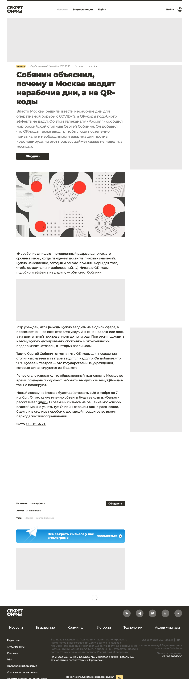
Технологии (133, 628)
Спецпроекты (15, 646)
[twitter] (152, 613)
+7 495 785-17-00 (172, 656)
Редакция (13, 640)
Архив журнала (167, 628)
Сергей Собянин (45, 518)
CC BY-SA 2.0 (36, 424)
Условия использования (22, 672)
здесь (42, 402)
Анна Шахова (33, 510)
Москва (29, 518)
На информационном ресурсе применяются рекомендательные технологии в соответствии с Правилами (92, 658)
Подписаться (109, 536)
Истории (104, 628)
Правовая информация (22, 666)
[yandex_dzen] (178, 613)
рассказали (108, 407)
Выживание (45, 628)
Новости (21, 66)
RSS (9, 659)
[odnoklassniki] (165, 613)
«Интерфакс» (38, 503)
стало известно (39, 376)
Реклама (12, 653)
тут (56, 407)
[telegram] (139, 613)
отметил (61, 354)
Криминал (75, 628)
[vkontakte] (127, 613)
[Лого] (15, 9)
